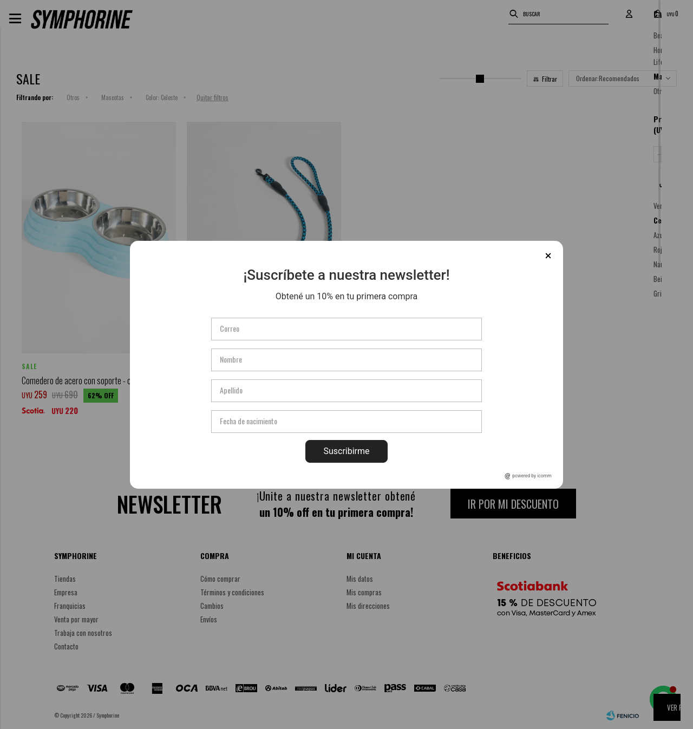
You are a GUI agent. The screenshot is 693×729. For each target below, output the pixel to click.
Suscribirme (346, 451)
